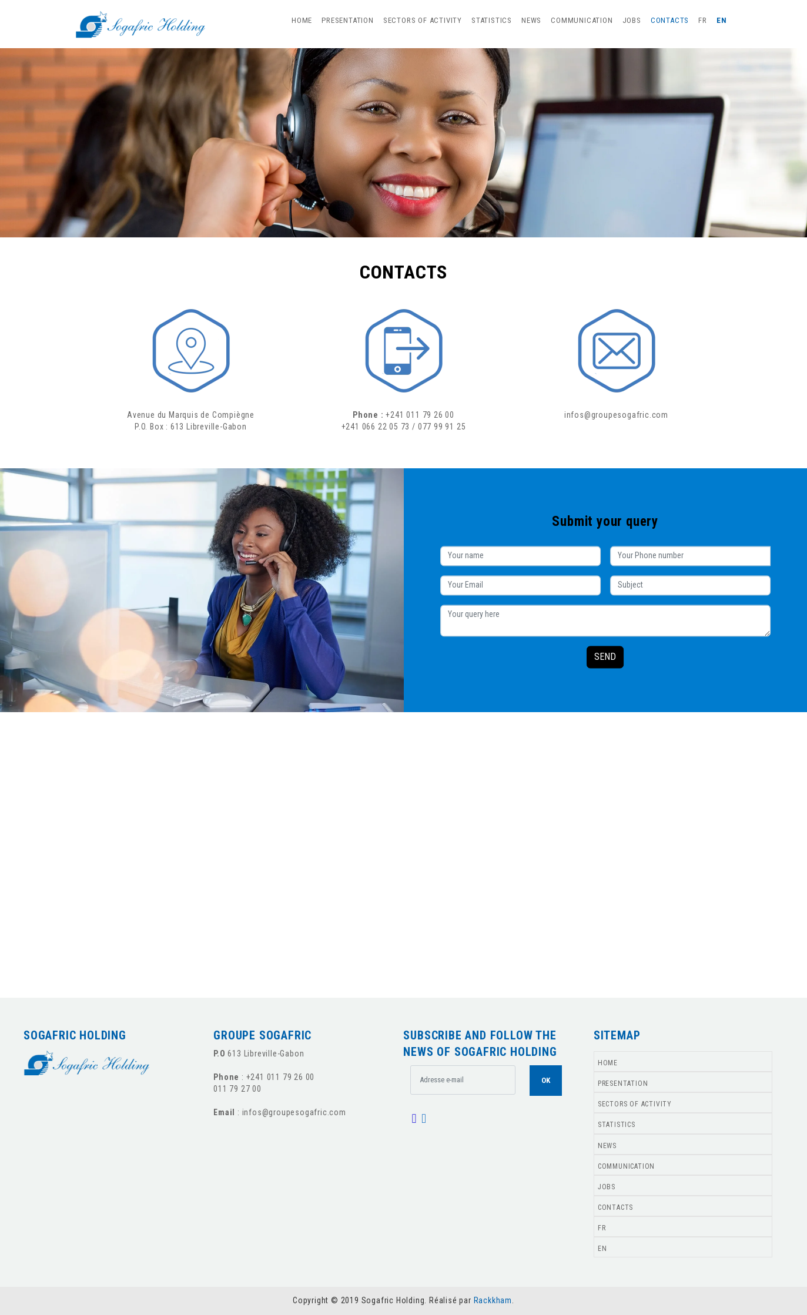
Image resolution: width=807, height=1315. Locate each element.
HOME (302, 20)
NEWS (531, 20)
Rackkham (493, 1300)
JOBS (631, 20)
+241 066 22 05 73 (375, 426)
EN (721, 20)
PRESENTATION (348, 20)
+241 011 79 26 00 (420, 415)
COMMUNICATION (581, 20)
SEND (605, 656)
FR (702, 20)
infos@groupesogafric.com (616, 415)
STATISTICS (491, 20)
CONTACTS (670, 20)
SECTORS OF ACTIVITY (422, 20)
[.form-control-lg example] (462, 1080)
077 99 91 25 (442, 426)
